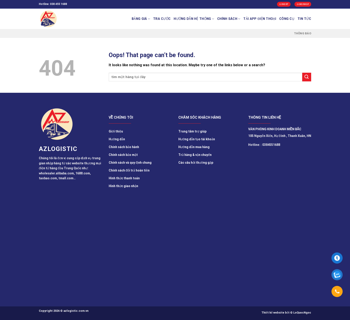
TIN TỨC (304, 19)
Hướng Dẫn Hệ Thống (194, 19)
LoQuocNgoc (302, 312)
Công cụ (286, 19)
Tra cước (162, 19)
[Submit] (306, 77)
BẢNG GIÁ (141, 19)
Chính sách (228, 19)
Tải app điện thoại (259, 19)
